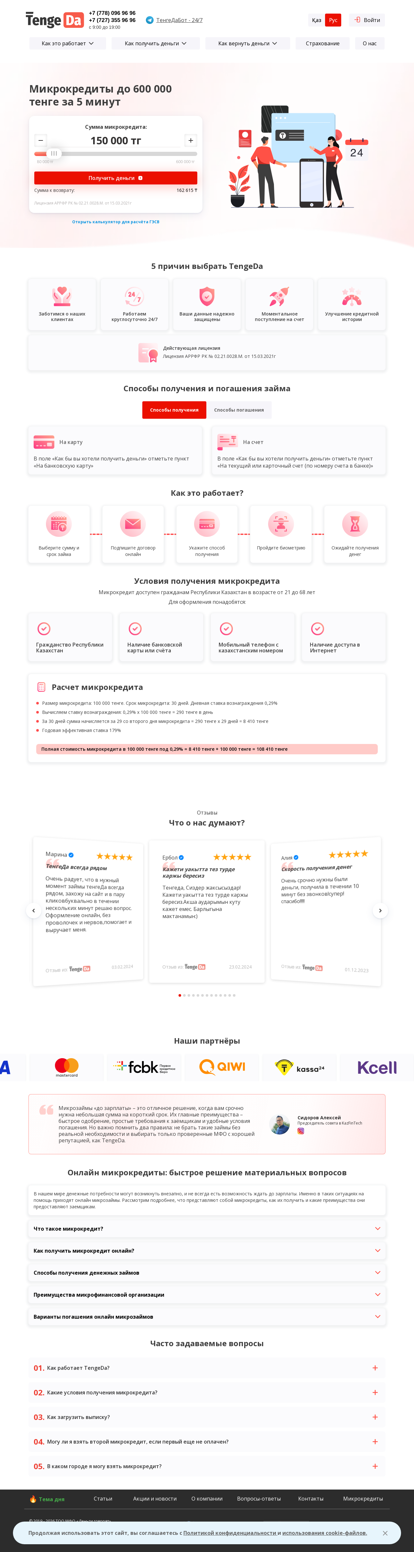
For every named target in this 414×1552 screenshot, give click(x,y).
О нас (369, 43)
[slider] (56, 154)
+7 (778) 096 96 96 (112, 13)
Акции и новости (155, 1498)
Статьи (103, 1498)
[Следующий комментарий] (380, 910)
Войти (367, 20)
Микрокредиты (363, 1498)
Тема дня (52, 1499)
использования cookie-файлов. (324, 1532)
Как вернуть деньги (247, 43)
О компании (207, 1498)
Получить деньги (116, 178)
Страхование (323, 43)
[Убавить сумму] (40, 140)
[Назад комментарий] (33, 910)
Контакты (310, 1498)
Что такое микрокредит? (207, 1228)
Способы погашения (239, 410)
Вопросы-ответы (259, 1498)
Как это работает (68, 43)
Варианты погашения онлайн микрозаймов (207, 1316)
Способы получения (174, 410)
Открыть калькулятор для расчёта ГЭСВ (115, 222)
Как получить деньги (156, 43)
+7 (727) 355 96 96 (112, 20)
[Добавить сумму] (190, 140)
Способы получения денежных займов (207, 1272)
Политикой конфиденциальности (230, 1532)
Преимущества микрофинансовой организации (207, 1294)
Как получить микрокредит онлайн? (207, 1250)
